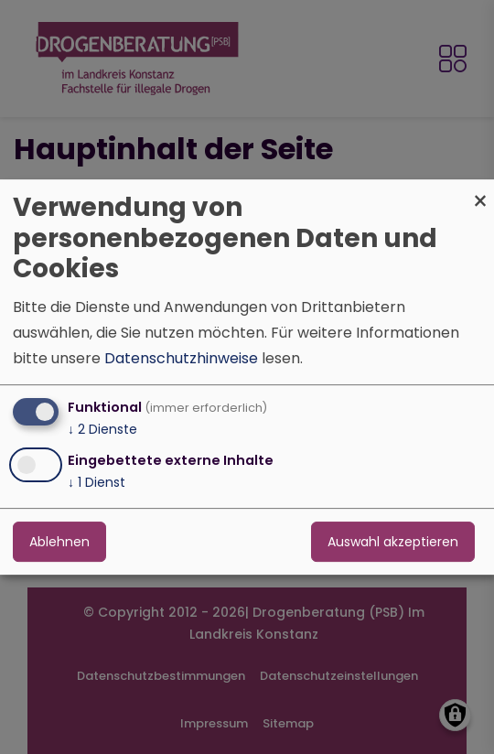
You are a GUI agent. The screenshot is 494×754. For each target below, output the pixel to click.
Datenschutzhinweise (181, 358)
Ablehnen (59, 542)
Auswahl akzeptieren (393, 542)
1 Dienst (96, 482)
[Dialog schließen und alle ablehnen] (480, 190)
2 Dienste (102, 429)
